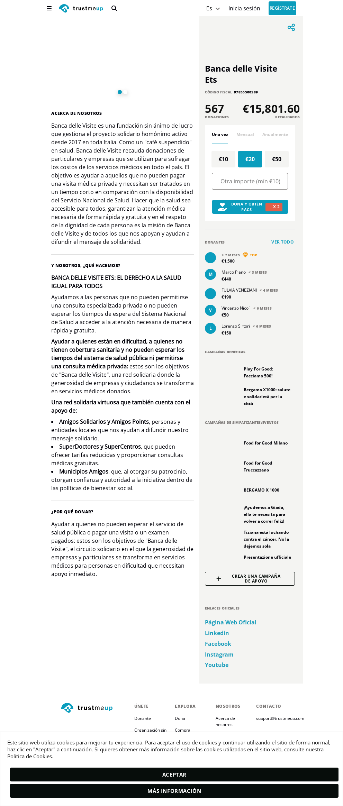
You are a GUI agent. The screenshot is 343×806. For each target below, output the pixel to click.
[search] (114, 8)
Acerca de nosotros (226, 721)
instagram (219, 654)
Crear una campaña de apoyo (248, 578)
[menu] (49, 8)
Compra (182, 730)
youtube (216, 665)
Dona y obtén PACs (250, 206)
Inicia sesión (244, 8)
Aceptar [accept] (174, 774)
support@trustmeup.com (280, 718)
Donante (142, 718)
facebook (218, 644)
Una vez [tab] (220, 134)
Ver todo (282, 242)
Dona (180, 718)
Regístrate (282, 8)
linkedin (217, 633)
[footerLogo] (95, 708)
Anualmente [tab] (275, 134)
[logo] (80, 9)
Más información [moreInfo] (174, 790)
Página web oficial (230, 622)
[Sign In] (244, 8)
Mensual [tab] (245, 134)
